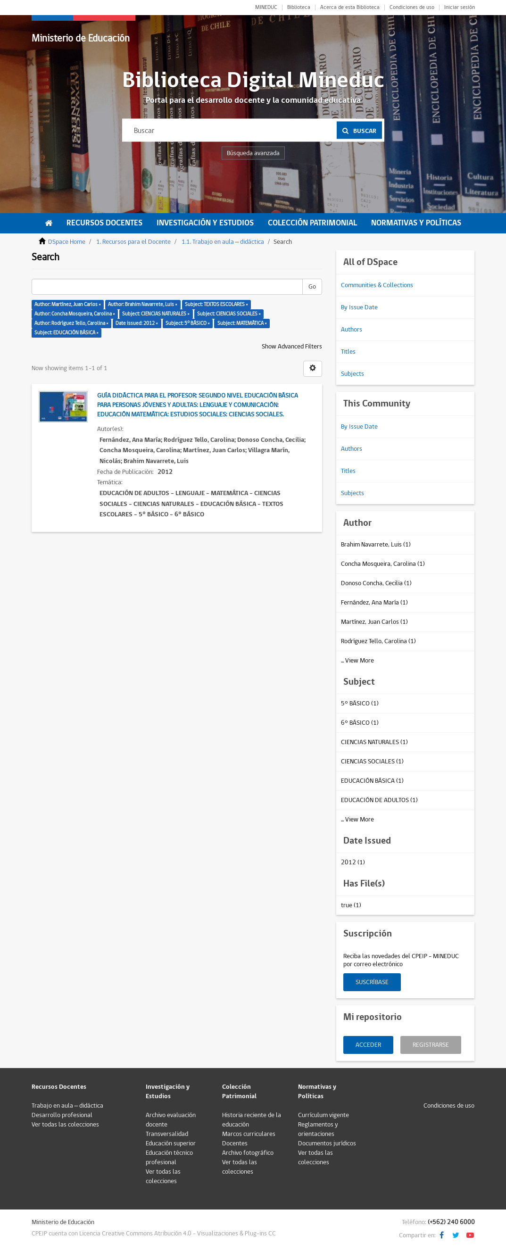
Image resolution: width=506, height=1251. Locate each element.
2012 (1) (353, 862)
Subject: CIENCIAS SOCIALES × (229, 313)
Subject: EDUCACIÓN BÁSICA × (66, 332)
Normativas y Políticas (416, 223)
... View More (357, 660)
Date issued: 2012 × (137, 323)
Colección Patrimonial (312, 223)
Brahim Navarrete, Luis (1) (376, 544)
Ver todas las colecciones (65, 1124)
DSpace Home (66, 242)
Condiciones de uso (412, 7)
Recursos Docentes (104, 223)
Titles (348, 351)
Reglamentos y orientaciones (318, 1129)
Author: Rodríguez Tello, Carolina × (71, 323)
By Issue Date (359, 307)
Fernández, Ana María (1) (374, 602)
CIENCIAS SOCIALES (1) (372, 761)
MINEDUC (266, 7)
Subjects (352, 374)
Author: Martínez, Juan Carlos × (67, 304)
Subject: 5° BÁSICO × (188, 323)
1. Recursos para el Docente (133, 242)
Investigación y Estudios (205, 223)
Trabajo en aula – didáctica (68, 1105)
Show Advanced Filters (292, 346)
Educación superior (171, 1143)
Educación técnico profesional (169, 1157)
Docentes (235, 1143)
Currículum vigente (323, 1115)
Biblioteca (298, 7)
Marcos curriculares (248, 1134)
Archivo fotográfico (248, 1153)
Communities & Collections (377, 285)
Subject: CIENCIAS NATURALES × (156, 313)
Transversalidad (167, 1134)
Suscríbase (372, 982)
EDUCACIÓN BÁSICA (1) (372, 781)
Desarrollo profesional (62, 1115)
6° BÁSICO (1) (360, 723)
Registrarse (431, 1045)
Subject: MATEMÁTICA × (242, 323)
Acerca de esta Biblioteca (350, 7)
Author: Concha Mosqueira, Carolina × (74, 313)
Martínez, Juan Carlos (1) (374, 622)
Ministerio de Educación (81, 38)
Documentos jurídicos (327, 1143)
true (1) (351, 905)
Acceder (368, 1045)
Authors (351, 329)
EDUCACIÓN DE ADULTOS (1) (379, 800)
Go (312, 286)
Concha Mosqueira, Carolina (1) (383, 564)
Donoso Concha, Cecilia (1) (376, 583)
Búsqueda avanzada (253, 153)
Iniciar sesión (459, 7)
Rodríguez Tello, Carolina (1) (378, 641)
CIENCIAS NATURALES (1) (374, 742)
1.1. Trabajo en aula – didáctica (223, 242)
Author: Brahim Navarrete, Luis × (142, 304)
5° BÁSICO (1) (360, 703)
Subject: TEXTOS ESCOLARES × (216, 304)
